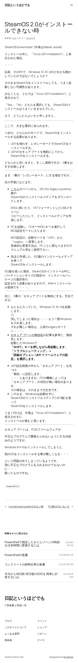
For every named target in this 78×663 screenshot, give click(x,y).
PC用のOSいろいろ (58, 506)
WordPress (68, 657)
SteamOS (30, 38)
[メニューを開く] (71, 5)
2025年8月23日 (69, 544)
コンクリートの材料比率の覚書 (25, 564)
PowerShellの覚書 (16, 555)
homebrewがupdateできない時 (26, 506)
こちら (15, 189)
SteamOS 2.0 (12, 486)
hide (14, 38)
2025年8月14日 (66, 554)
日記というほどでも (17, 5)
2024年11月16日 (66, 564)
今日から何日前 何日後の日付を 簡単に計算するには (31, 575)
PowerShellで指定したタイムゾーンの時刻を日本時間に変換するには (32, 544)
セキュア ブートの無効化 (27, 335)
